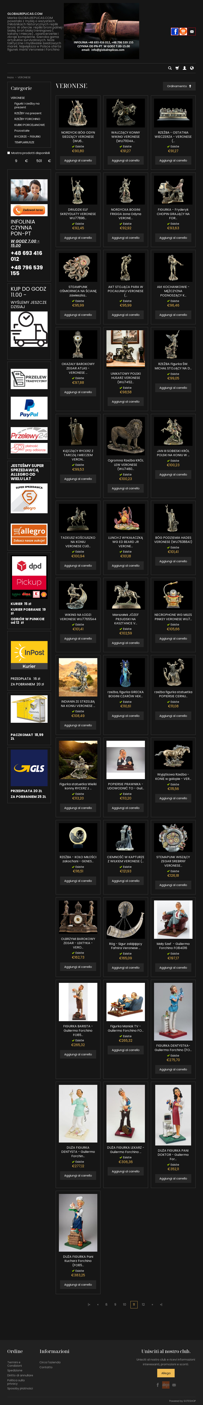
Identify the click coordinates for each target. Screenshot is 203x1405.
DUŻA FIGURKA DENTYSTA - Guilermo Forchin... (78, 1151)
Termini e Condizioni (14, 1363)
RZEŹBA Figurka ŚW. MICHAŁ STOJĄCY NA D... (173, 366)
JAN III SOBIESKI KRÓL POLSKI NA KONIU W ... (173, 453)
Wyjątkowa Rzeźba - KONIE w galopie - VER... (173, 776)
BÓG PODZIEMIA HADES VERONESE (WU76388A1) (173, 539)
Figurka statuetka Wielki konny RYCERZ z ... (78, 786)
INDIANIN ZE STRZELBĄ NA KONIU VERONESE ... (78, 703)
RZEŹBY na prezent (28, 113)
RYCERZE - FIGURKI (27, 136)
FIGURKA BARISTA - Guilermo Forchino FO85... (78, 1030)
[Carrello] (177, 68)
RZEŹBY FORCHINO (27, 119)
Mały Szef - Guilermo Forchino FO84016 (173, 946)
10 (124, 1304)
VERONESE (18, 98)
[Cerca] (170, 68)
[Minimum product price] (16, 161)
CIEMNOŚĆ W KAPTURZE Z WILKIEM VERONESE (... (125, 859)
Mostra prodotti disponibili (28, 153)
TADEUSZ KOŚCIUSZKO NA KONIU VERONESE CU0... (78, 541)
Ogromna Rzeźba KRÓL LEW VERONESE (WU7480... (126, 464)
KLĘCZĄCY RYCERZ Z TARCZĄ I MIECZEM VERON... (78, 455)
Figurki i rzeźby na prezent (26, 105)
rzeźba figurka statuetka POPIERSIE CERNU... (173, 694)
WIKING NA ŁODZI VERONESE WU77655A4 (78, 616)
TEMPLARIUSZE (24, 142)
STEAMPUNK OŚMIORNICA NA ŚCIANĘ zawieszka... (78, 291)
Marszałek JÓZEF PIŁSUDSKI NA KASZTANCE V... (125, 619)
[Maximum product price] (39, 161)
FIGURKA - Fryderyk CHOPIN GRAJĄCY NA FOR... (173, 213)
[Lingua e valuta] (192, 68)
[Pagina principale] (101, 31)
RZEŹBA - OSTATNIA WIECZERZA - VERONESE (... (173, 136)
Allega (165, 1373)
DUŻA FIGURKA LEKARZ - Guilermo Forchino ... (125, 1149)
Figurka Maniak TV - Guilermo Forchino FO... (126, 1028)
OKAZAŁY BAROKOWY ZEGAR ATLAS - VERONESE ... (78, 368)
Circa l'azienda (49, 1362)
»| (161, 1304)
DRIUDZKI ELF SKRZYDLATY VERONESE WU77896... (78, 213)
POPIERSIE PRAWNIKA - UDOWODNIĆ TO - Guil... (125, 786)
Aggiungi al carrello (78, 160)
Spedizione (14, 1370)
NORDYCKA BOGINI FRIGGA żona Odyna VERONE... (125, 213)
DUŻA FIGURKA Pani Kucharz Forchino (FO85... (78, 1260)
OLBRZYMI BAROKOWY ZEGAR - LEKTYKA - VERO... (78, 943)
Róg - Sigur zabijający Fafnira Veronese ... (125, 946)
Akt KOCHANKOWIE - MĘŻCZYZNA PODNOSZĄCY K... (173, 291)
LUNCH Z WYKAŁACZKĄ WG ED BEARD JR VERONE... (125, 541)
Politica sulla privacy (16, 1382)
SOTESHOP (190, 1401)
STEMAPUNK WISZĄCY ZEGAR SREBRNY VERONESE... (173, 861)
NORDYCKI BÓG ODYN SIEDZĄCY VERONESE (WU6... (78, 136)
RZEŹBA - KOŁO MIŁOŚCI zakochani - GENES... (78, 859)
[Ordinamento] (179, 86)
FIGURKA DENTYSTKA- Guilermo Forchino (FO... (173, 1048)
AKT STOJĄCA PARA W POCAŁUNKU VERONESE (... (126, 291)
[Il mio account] (184, 68)
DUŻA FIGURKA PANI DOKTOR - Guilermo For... (173, 1154)
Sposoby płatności (20, 1388)
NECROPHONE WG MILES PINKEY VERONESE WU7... (173, 616)
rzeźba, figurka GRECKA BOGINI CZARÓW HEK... (125, 694)
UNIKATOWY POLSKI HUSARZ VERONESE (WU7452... (126, 377)
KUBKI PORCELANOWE (29, 125)
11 (134, 1304)
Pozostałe (22, 130)
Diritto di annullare (20, 1375)
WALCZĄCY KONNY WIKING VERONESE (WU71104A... (125, 136)
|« (89, 1304)
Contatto (46, 1367)
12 (143, 1304)
